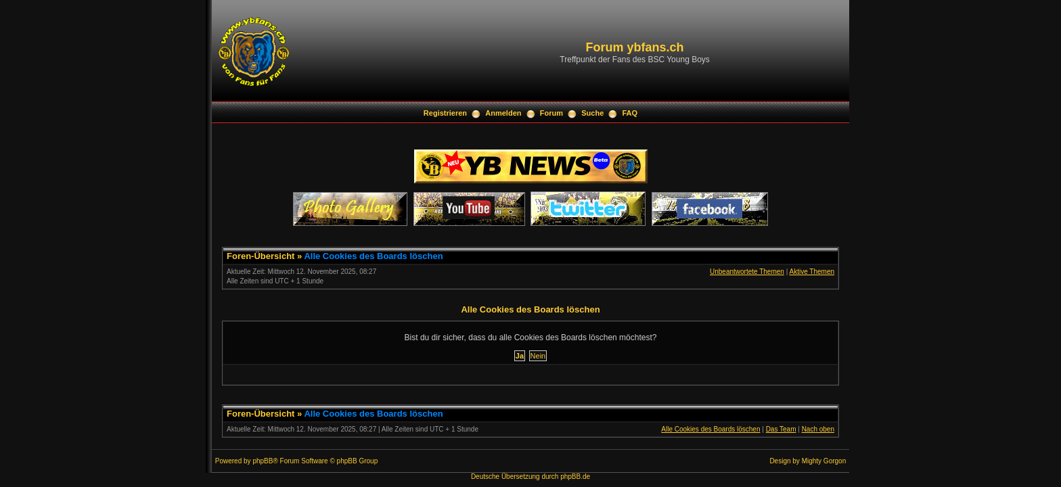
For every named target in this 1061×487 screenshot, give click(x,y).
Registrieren (445, 113)
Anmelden (503, 113)
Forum (551, 113)
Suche (592, 113)
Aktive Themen (811, 271)
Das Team (781, 429)
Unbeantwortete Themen (747, 271)
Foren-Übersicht (260, 256)
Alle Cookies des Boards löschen (373, 256)
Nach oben (818, 429)
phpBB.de (575, 476)
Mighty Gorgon (824, 461)
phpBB (262, 461)
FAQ (630, 113)
